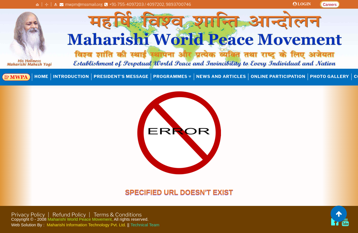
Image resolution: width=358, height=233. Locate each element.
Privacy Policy (28, 214)
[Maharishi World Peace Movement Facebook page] (334, 222)
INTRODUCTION (71, 76)
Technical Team (145, 224)
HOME (41, 76)
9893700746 (178, 4)
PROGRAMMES (172, 76)
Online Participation (278, 76)
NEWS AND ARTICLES (221, 76)
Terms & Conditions (117, 214)
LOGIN (304, 4)
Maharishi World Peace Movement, (80, 219)
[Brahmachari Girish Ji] (345, 222)
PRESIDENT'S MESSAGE (121, 76)
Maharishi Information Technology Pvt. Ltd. (86, 224)
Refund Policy (69, 214)
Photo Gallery (329, 76)
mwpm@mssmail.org (81, 4)
